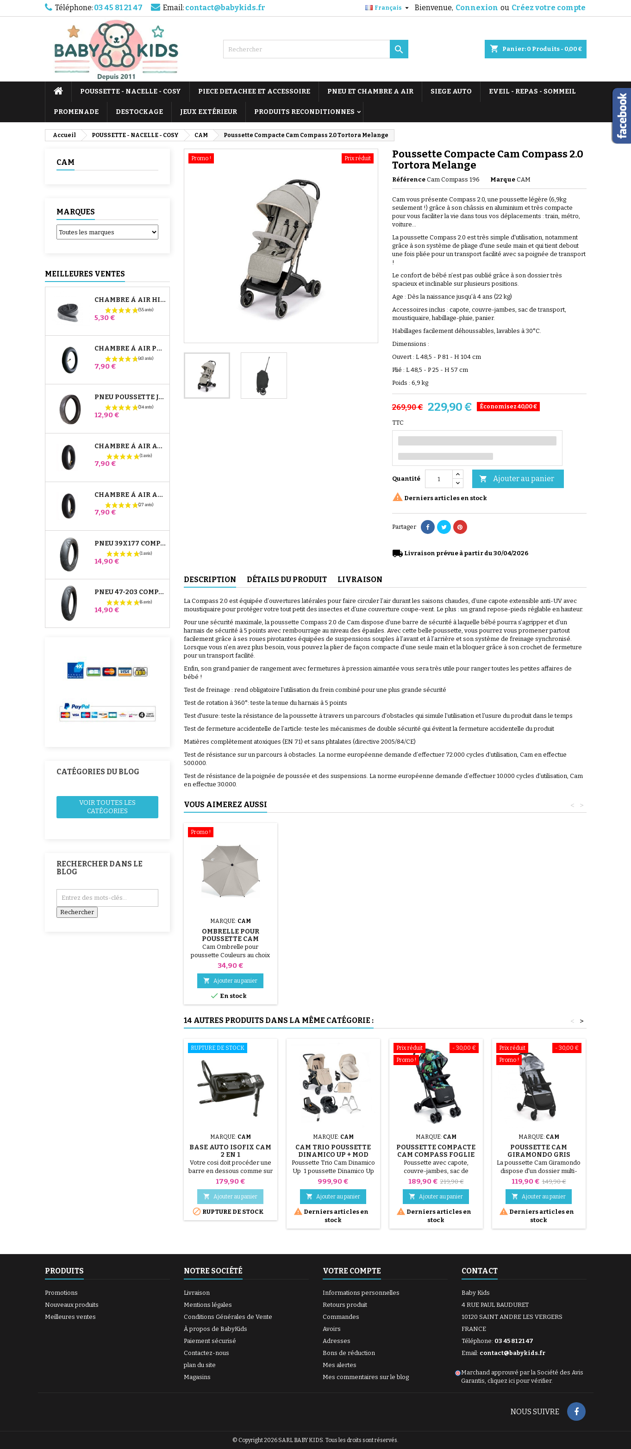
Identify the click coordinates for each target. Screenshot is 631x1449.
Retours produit (345, 1304)
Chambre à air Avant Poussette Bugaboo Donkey (130, 446)
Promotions (61, 1292)
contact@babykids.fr (225, 7)
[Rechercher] (315, 49)
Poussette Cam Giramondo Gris (538, 1151)
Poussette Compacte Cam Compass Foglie (435, 1151)
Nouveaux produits (72, 1304)
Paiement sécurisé (210, 1340)
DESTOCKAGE (139, 112)
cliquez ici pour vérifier (519, 1380)
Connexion (477, 7)
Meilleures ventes (70, 1316)
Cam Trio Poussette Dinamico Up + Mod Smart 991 (333, 1154)
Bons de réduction (349, 1352)
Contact (480, 1271)
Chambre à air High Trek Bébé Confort (130, 300)
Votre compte (352, 1271)
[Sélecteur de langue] (388, 8)
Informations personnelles (361, 1292)
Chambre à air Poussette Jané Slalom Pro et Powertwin (130, 348)
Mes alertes (339, 1364)
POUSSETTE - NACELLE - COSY (130, 91)
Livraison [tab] (359, 579)
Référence (408, 179)
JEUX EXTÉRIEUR (208, 112)
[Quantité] (439, 479)
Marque (502, 179)
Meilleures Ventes (85, 274)
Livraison (197, 1292)
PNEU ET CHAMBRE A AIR (370, 91)
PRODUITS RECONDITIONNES (304, 112)
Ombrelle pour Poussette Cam (230, 935)
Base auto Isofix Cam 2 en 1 (230, 1151)
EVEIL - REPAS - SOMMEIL (532, 91)
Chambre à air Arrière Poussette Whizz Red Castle (130, 495)
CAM (65, 162)
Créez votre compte (549, 7)
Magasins (197, 1377)
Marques (75, 211)
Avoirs (332, 1328)
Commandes (341, 1316)
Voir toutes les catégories (107, 807)
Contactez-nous (206, 1352)
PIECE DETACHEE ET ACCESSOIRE (254, 91)
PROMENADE (76, 112)
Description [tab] (210, 579)
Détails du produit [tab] (287, 579)
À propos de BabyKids (215, 1328)
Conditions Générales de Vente (228, 1316)
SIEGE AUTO (451, 91)
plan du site (200, 1364)
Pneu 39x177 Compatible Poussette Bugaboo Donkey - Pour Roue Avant (130, 543)
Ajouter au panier (516, 479)
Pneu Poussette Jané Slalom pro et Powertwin (130, 397)
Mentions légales (208, 1304)
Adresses (336, 1340)
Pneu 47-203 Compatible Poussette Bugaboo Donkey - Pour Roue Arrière (130, 592)
